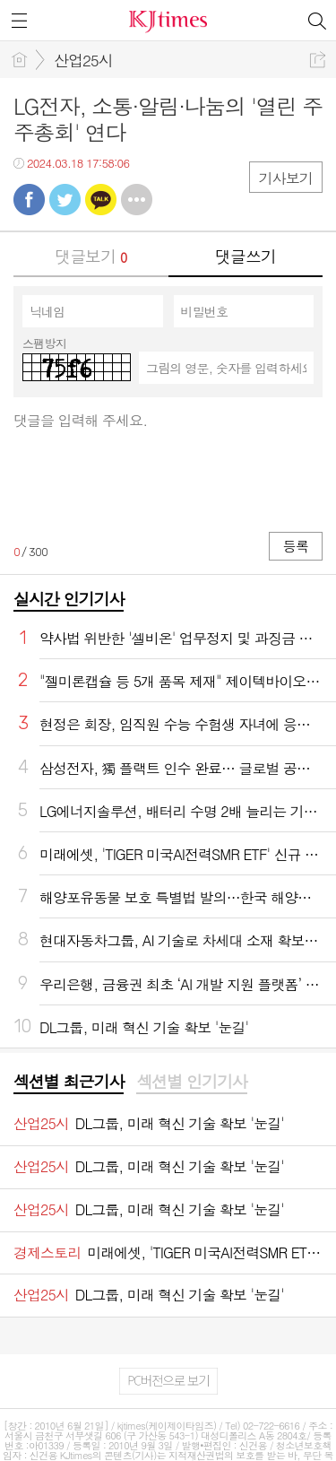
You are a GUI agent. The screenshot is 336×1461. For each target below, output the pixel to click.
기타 (136, 199)
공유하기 (317, 59)
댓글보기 (90, 256)
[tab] (68, 1082)
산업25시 (83, 60)
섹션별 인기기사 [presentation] (191, 1081)
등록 (295, 545)
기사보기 (286, 178)
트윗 (65, 199)
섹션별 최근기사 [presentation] (68, 1081)
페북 (29, 199)
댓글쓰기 (245, 256)
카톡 (100, 199)
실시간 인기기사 (68, 598)
